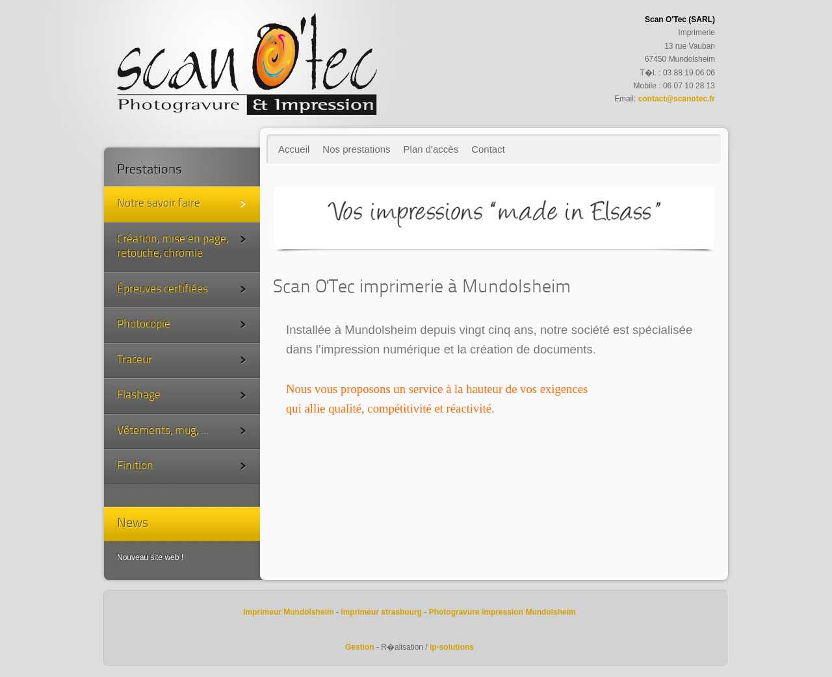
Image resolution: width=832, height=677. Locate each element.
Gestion (359, 647)
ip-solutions (452, 647)
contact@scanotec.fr (676, 98)
